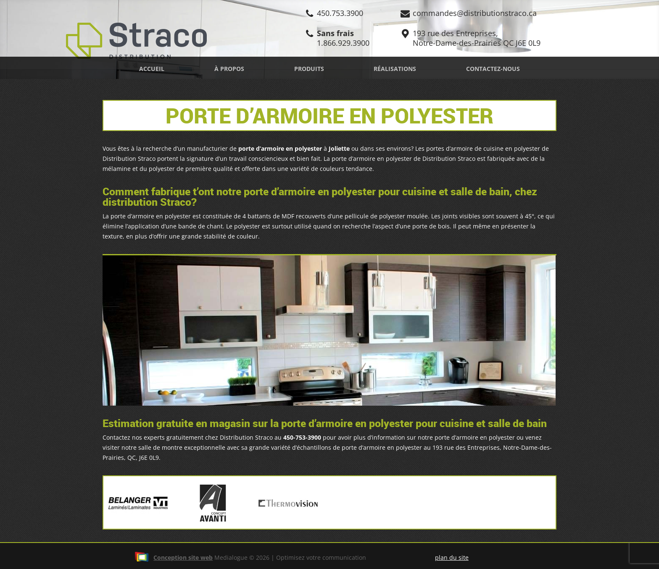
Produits (309, 69)
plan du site (452, 557)
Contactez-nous (493, 69)
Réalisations (395, 69)
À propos (229, 69)
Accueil (151, 69)
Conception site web (173, 557)
